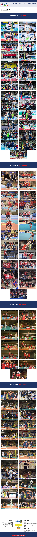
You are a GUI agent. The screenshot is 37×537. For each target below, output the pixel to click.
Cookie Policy (31, 530)
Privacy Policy (26, 530)
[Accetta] (35, 534)
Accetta (14, 535)
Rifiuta (18, 535)
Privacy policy (22, 535)
